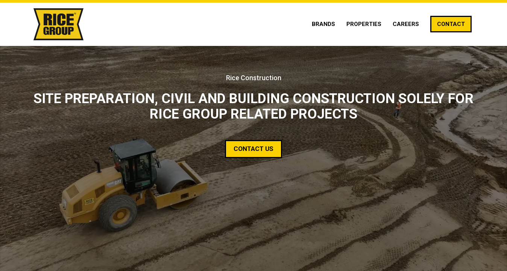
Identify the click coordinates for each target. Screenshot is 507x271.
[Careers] (406, 24)
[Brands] (323, 24)
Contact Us (253, 148)
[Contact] (451, 24)
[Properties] (364, 24)
